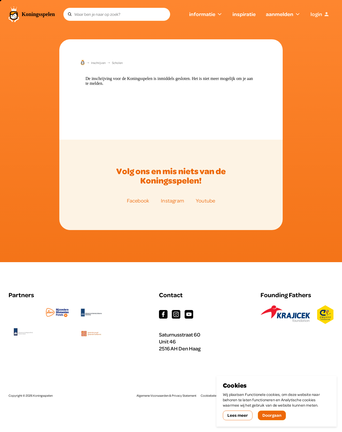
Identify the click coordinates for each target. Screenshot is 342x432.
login (319, 14)
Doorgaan (271, 415)
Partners (21, 294)
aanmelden (283, 14)
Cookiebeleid (210, 395)
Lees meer (237, 415)
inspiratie (244, 14)
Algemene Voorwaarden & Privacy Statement (166, 395)
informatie (205, 14)
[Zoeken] (70, 14)
